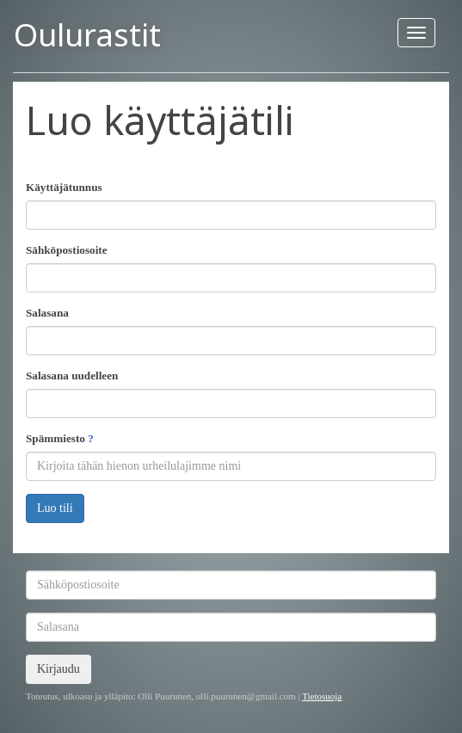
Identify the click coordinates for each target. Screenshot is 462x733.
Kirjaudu (58, 668)
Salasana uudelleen (72, 375)
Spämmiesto (60, 438)
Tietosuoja (322, 696)
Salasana (47, 312)
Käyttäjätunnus (64, 187)
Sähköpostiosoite (67, 249)
